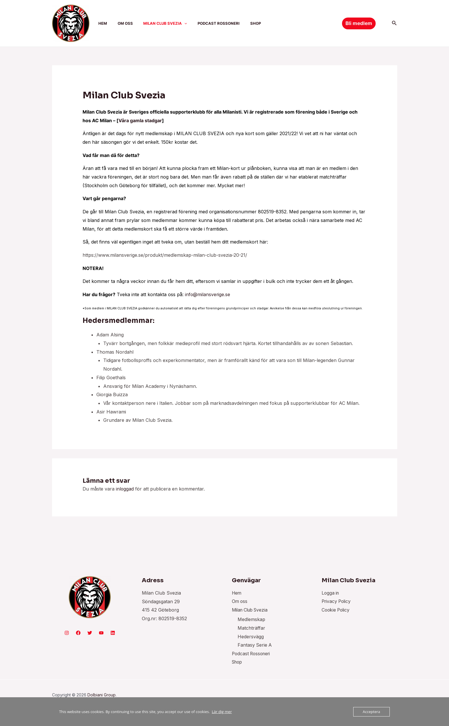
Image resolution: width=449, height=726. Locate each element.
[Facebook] (78, 633)
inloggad (125, 489)
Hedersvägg (251, 637)
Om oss (240, 601)
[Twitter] (89, 633)
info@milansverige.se (208, 294)
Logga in (331, 593)
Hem (237, 593)
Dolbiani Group (101, 695)
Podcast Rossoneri (252, 654)
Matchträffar (251, 628)
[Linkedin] (112, 633)
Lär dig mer (222, 711)
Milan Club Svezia (251, 610)
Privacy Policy (337, 601)
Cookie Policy (336, 610)
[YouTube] (101, 633)
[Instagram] (66, 633)
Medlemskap (251, 619)
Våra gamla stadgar (140, 120)
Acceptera (371, 711)
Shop (238, 662)
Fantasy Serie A (255, 645)
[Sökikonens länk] (394, 23)
